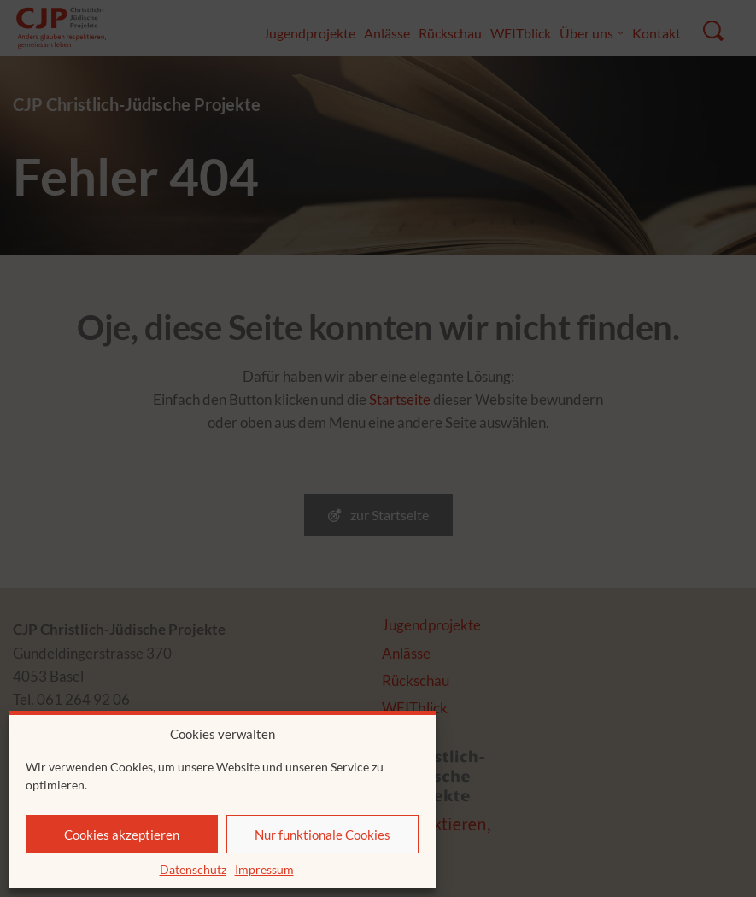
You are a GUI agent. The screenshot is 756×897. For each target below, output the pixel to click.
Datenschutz (193, 869)
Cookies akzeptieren (121, 834)
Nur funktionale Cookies (322, 834)
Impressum (264, 869)
